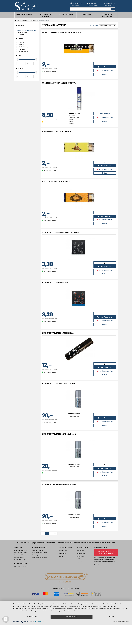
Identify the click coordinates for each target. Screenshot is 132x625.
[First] (43, 533)
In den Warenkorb (104, 67)
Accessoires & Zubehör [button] (45, 15)
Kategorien (20, 25)
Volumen (20, 68)
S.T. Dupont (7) (22, 51)
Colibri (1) (21, 45)
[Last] (55, 533)
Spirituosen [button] (86, 14)
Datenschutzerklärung (124, 621)
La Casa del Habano (66, 14)
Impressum (80, 550)
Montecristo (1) (22, 47)
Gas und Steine (22, 33)
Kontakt (61, 556)
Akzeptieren (71, 617)
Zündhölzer (21, 35)
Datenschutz (81, 553)
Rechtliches (80, 556)
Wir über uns (63, 550)
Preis (18, 55)
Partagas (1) (21, 49)
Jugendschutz (81, 562)
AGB (78, 559)
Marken (19, 39)
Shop (17, 20)
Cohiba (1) (21, 42)
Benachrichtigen (104, 114)
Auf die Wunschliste (105, 70)
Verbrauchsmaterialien (26, 30)
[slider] (18, 59)
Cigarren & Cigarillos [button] (24, 14)
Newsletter (62, 553)
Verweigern (31, 617)
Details (104, 74)
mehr (112, 617)
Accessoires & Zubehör (28, 20)
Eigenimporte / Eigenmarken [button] (107, 15)
